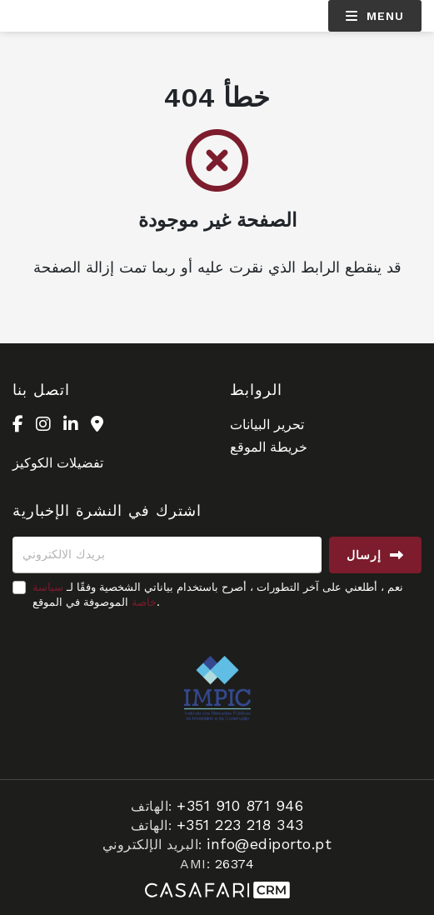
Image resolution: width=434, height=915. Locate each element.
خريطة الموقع (268, 447)
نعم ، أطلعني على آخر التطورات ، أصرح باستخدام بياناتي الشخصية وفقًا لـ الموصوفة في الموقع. (217, 594)
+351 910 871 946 (240, 805)
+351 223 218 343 (240, 824)
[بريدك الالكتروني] (167, 555)
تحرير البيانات (267, 424)
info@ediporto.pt (269, 843)
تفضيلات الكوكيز (57, 463)
